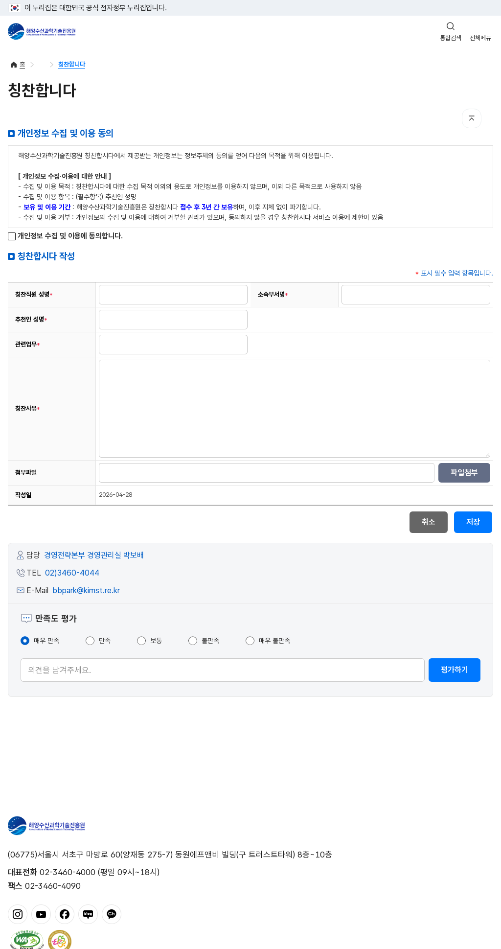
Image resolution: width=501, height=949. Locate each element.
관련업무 (27, 344)
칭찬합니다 (71, 64)
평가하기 (454, 669)
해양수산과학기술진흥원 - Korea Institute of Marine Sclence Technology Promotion (41, 31)
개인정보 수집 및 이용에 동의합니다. (65, 236)
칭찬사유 (27, 409)
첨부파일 (26, 472)
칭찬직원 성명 (34, 295)
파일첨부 (464, 472)
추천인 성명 (31, 319)
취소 (428, 522)
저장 (473, 522)
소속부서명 (273, 295)
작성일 (23, 495)
